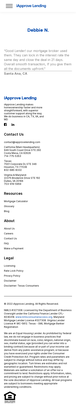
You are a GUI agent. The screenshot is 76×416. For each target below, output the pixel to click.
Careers (8, 233)
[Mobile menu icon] (9, 6)
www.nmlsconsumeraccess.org (34, 316)
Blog (6, 211)
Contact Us (10, 238)
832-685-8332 (13, 169)
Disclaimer (10, 280)
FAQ (6, 243)
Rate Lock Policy (13, 270)
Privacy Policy (12, 275)
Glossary (9, 206)
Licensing (9, 265)
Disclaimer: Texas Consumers (21, 285)
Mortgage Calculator (16, 201)
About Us (9, 228)
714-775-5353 (12, 156)
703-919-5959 (12, 183)
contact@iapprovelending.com (22, 142)
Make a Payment (13, 248)
